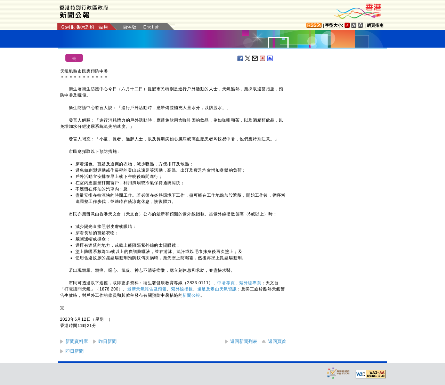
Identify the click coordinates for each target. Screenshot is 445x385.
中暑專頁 (226, 282)
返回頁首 (277, 341)
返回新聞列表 (243, 341)
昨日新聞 (107, 341)
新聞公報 (191, 295)
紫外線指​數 (182, 289)
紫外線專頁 (250, 282)
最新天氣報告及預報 (147, 289)
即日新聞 (74, 351)
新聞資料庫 (76, 341)
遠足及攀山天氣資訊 (217, 289)
